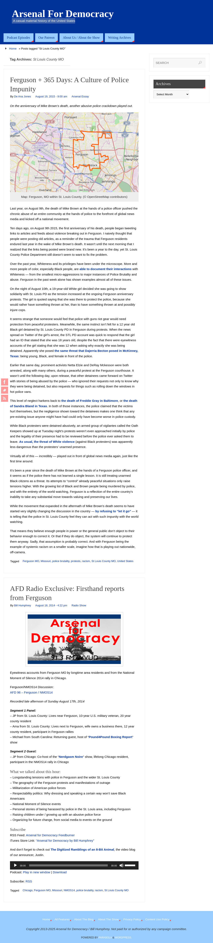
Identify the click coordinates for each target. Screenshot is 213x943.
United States (125, 561)
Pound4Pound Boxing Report (110, 737)
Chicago (28, 890)
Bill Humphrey (22, 605)
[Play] (15, 865)
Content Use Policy (157, 919)
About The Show (108, 919)
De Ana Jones (22, 96)
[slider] (68, 865)
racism (86, 561)
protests (75, 561)
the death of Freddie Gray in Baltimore (89, 400)
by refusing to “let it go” (113, 511)
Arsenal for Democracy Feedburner (50, 835)
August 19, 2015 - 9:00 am (51, 96)
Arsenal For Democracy (63, 13)
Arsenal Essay (80, 96)
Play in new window (36, 872)
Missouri (46, 561)
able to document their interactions (105, 269)
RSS (29, 881)
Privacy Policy (132, 919)
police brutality (60, 561)
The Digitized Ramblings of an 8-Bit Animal (82, 849)
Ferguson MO (31, 561)
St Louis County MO (104, 561)
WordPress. (123, 937)
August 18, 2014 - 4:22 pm (51, 605)
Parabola (105, 937)
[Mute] (121, 865)
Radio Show (79, 605)
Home (13, 48)
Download (60, 872)
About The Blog (83, 919)
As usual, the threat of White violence (47, 441)
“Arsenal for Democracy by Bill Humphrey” (65, 840)
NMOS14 (69, 890)
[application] (74, 865)
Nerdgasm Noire (71, 756)
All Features (61, 919)
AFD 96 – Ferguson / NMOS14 (31, 692)
